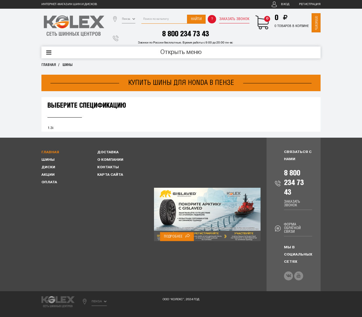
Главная (48, 65)
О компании (110, 159)
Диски (48, 167)
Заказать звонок (234, 19)
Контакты (108, 167)
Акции (48, 174)
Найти (196, 19)
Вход (285, 4)
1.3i (50, 128)
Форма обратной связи (292, 228)
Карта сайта (110, 174)
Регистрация (310, 4)
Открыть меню (181, 52)
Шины (67, 65)
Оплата (49, 182)
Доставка (108, 152)
